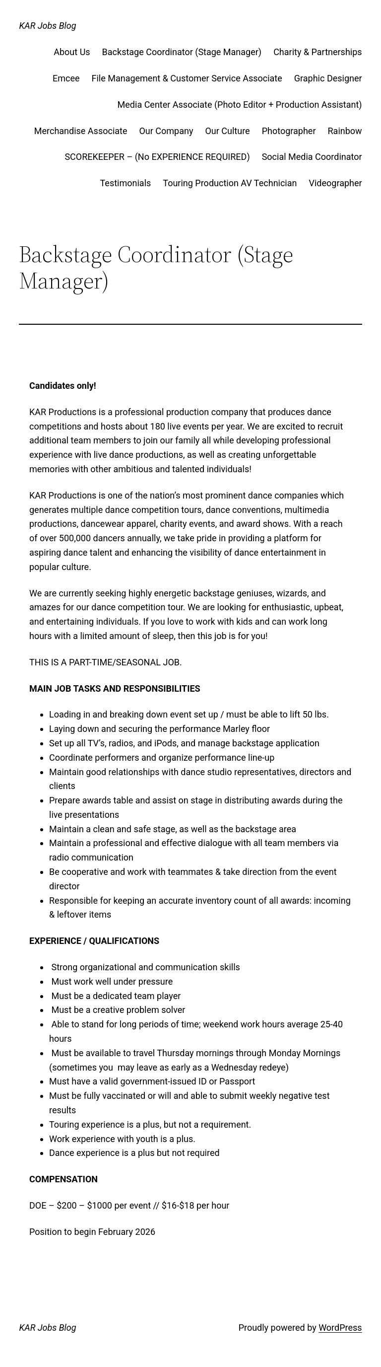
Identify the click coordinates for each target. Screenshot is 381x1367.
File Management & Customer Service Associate (186, 78)
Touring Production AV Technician (230, 183)
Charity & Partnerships (317, 52)
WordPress (340, 1327)
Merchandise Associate (80, 131)
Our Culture (227, 131)
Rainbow (345, 131)
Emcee (66, 78)
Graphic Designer (328, 78)
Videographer (335, 183)
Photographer (289, 131)
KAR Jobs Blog (47, 25)
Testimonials (125, 183)
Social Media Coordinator (312, 156)
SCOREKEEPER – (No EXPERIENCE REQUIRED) (157, 156)
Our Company (166, 131)
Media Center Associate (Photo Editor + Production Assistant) (240, 104)
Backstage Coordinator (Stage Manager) (182, 52)
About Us (72, 52)
